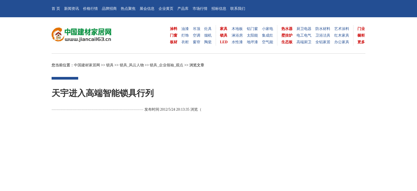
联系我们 (237, 9)
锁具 (223, 35)
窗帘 (196, 42)
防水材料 (322, 29)
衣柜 (185, 42)
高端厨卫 (304, 42)
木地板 (237, 29)
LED (224, 42)
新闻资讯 (71, 9)
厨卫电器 (304, 29)
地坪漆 (252, 42)
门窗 (173, 35)
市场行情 (200, 9)
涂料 (173, 29)
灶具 (208, 29)
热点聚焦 (128, 9)
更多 (361, 42)
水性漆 (237, 42)
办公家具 (341, 42)
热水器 (287, 29)
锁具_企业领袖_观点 (166, 65)
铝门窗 (252, 29)
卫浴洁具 (322, 35)
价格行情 (90, 9)
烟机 (208, 35)
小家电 (267, 29)
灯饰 (185, 35)
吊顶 (196, 29)
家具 (223, 29)
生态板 (287, 42)
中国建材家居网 (87, 65)
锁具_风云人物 (132, 65)
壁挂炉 (287, 35)
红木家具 (341, 35)
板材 (173, 42)
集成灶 (267, 35)
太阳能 (252, 35)
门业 (361, 29)
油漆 (185, 29)
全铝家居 (322, 42)
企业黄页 (166, 9)
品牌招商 (109, 9)
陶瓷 (208, 42)
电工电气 (304, 35)
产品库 (183, 9)
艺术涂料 (341, 29)
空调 (196, 35)
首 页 (56, 9)
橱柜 (361, 35)
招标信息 (218, 9)
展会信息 (147, 9)
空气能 (267, 42)
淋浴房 (237, 35)
